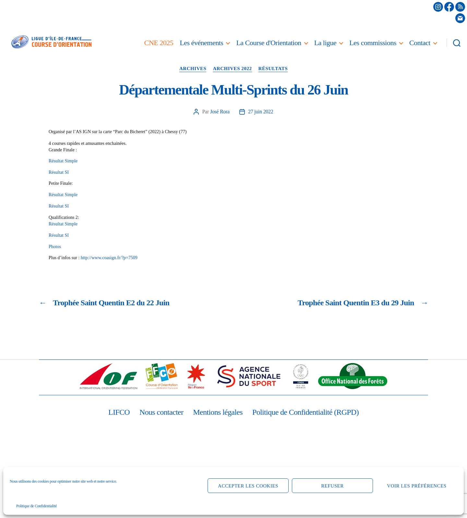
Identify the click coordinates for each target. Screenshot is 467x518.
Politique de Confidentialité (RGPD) (305, 412)
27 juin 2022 (260, 111)
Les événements (201, 43)
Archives (193, 68)
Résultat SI (59, 172)
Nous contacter (161, 412)
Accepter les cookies (248, 485)
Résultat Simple (63, 160)
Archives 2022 (232, 68)
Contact (419, 43)
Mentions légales (218, 412)
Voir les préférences (416, 485)
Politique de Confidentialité (36, 506)
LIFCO (119, 412)
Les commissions (372, 43)
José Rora (220, 111)
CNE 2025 (159, 43)
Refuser (332, 485)
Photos (55, 246)
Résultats (273, 68)
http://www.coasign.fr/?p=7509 (109, 257)
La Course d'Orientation (268, 43)
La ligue (325, 43)
